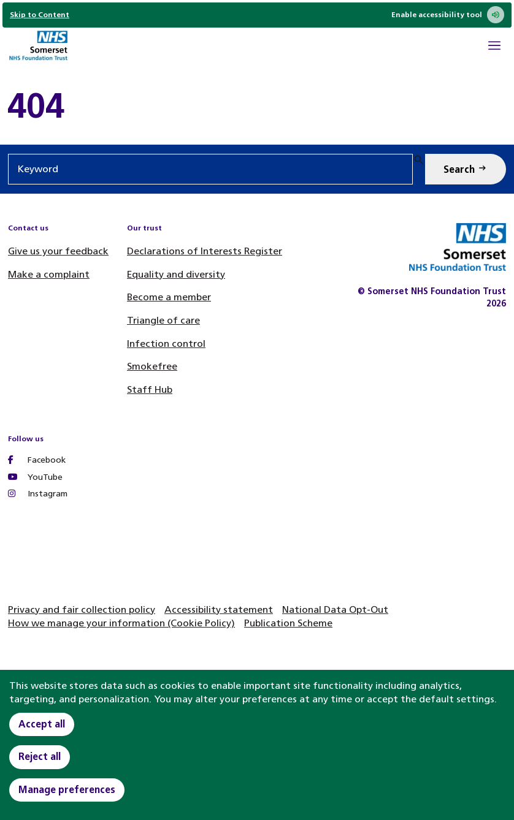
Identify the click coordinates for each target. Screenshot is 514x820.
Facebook (37, 460)
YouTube (35, 477)
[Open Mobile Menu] (494, 47)
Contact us (28, 228)
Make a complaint (49, 274)
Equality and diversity (176, 274)
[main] (257, 105)
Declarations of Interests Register (204, 251)
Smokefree (152, 366)
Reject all (39, 756)
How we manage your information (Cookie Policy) (121, 623)
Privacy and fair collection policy (81, 609)
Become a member (169, 297)
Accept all (41, 724)
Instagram (37, 493)
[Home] (38, 46)
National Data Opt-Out (335, 609)
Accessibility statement (218, 609)
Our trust (144, 228)
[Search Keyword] (465, 169)
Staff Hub (149, 389)
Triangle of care (163, 320)
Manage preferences (66, 789)
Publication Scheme (288, 623)
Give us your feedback (58, 251)
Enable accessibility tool (447, 14)
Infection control (166, 343)
